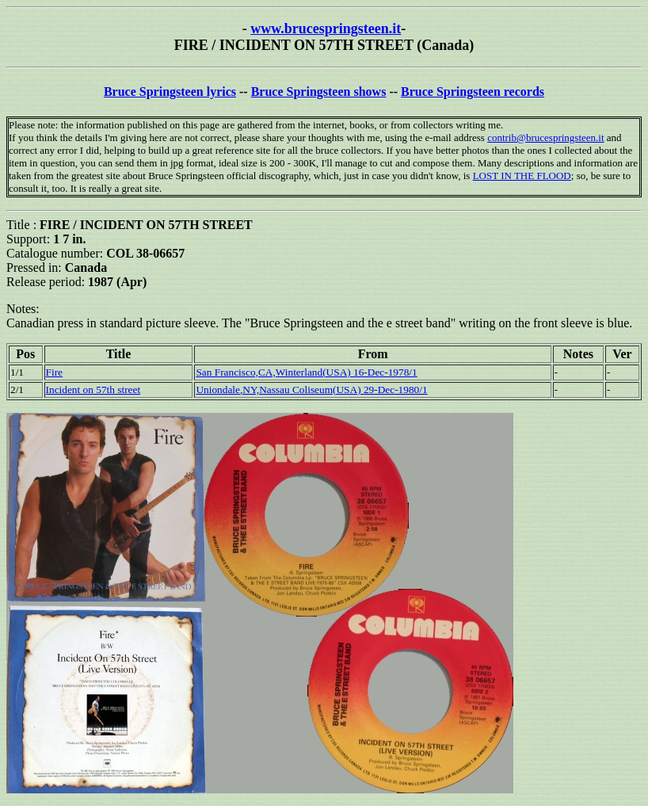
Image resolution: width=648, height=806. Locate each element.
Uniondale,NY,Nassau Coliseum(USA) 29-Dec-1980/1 (311, 389)
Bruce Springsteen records (472, 91)
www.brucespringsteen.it (325, 28)
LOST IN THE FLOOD (522, 175)
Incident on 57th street (93, 389)
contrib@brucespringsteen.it (545, 137)
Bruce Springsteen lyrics (170, 91)
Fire (54, 372)
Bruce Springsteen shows (319, 91)
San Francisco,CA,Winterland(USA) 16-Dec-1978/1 (306, 372)
